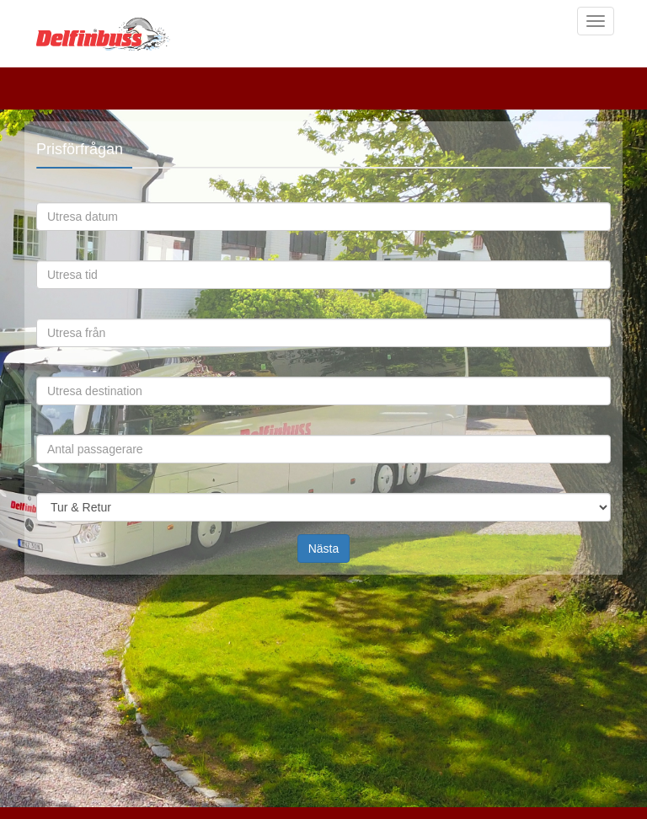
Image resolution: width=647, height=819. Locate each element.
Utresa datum (48, 198)
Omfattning (48, 489)
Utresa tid (48, 256)
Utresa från (48, 314)
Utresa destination (48, 372)
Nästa (324, 548)
